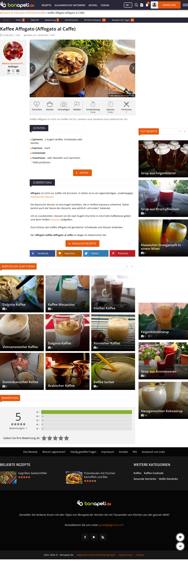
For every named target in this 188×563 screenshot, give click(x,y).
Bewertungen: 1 (18, 428)
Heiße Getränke (168, 478)
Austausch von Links (153, 451)
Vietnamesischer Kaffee (20, 347)
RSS (135, 451)
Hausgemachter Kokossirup (162, 411)
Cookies (140, 555)
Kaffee (42, 13)
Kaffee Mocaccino (61, 304)
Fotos (20, 20)
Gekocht (35, 19)
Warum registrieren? (53, 451)
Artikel (93, 5)
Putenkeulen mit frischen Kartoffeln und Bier (99, 475)
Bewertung (52, 20)
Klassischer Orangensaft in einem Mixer (161, 247)
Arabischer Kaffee (61, 385)
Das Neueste (30, 451)
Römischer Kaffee (107, 343)
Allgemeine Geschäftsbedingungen (96, 555)
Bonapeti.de (6, 13)
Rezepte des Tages (123, 20)
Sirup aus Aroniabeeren (158, 371)
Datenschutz (126, 555)
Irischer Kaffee (104, 308)
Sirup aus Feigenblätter (158, 173)
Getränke (32, 13)
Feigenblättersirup (155, 332)
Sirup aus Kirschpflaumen (160, 209)
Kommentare (71, 19)
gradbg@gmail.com (111, 525)
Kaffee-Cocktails (153, 473)
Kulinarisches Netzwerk (70, 5)
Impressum (107, 451)
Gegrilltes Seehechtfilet (32, 473)
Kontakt (123, 451)
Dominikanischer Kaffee (20, 382)
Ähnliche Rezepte (95, 20)
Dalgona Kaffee (14, 304)
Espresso (55, 219)
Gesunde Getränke (145, 478)
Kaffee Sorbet (104, 382)
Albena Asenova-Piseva (13, 63)
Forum (105, 5)
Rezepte (46, 5)
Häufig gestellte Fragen (83, 451)
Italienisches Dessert (42, 196)
